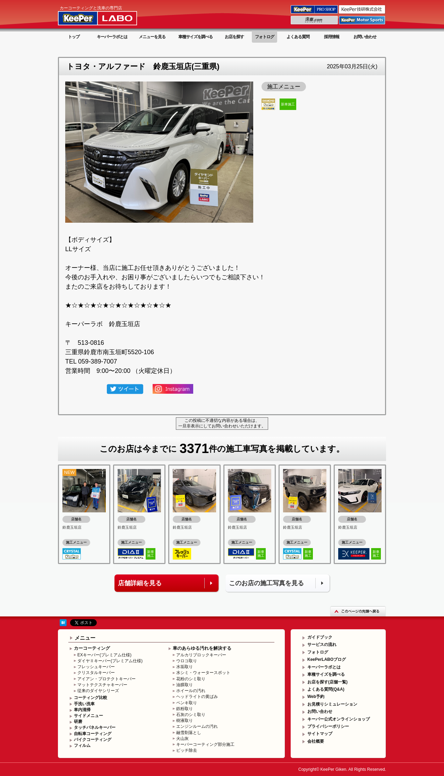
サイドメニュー (88, 715)
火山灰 (182, 738)
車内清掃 (82, 709)
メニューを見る (152, 36)
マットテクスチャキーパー (102, 684)
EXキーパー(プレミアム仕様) (104, 655)
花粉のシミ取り (190, 678)
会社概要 (315, 741)
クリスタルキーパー (96, 672)
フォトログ (264, 36)
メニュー (85, 638)
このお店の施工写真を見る (266, 583)
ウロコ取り (186, 660)
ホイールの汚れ (190, 690)
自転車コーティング (92, 733)
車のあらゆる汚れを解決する (202, 648)
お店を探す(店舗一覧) (327, 682)
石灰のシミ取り (190, 714)
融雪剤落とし (188, 732)
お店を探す (234, 36)
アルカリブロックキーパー (201, 655)
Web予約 (315, 696)
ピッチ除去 (186, 750)
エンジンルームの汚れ (197, 726)
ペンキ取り (186, 702)
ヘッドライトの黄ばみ (197, 696)
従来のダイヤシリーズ (98, 690)
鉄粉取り (184, 708)
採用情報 (331, 36)
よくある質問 (298, 36)
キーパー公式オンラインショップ (338, 719)
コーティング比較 (90, 697)
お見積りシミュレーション (332, 704)
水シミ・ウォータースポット (203, 672)
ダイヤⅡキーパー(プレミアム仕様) (110, 660)
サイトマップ (319, 733)
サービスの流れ (321, 644)
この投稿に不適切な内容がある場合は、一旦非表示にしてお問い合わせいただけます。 (222, 423)
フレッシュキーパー (96, 666)
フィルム (82, 745)
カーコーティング (92, 648)
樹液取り (184, 720)
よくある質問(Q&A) (325, 689)
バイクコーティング (92, 739)
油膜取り (184, 684)
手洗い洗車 (84, 703)
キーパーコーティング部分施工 (205, 744)
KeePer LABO (107, 15)
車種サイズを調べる (195, 36)
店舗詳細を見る (140, 583)
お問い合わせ (364, 36)
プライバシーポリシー (328, 726)
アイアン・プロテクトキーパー (106, 678)
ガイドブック (319, 637)
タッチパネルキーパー (95, 727)
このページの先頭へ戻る (358, 611)
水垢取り (184, 666)
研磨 (78, 721)
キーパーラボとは (112, 36)
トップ (73, 36)
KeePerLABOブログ (326, 659)
